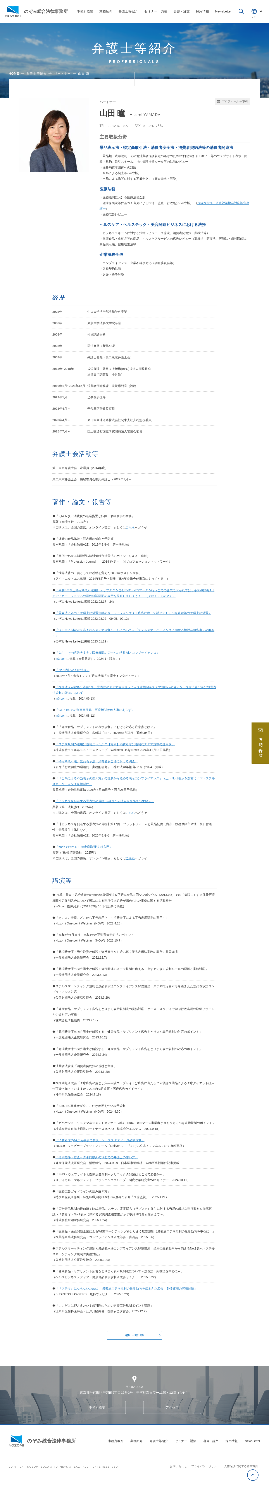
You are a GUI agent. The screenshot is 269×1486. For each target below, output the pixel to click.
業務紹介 (136, 1447)
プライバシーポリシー (205, 1472)
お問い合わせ (178, 1472)
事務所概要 (97, 1413)
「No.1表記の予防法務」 (72, 670)
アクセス (172, 1413)
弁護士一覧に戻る (134, 1338)
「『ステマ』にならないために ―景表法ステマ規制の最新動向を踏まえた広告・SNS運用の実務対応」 (126, 1288)
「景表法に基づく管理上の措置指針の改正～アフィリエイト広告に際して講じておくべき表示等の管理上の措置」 (133, 613)
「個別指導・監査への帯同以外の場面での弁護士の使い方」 (96, 1157)
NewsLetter (252, 1447)
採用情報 (232, 1447)
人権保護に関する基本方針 (241, 1472)
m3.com (60, 658)
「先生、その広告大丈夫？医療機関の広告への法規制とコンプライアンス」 (107, 653)
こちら (130, 527)
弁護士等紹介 (159, 1447)
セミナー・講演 (185, 1447)
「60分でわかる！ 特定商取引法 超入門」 (83, 847)
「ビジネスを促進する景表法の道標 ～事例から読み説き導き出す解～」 (104, 801)
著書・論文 (211, 1447)
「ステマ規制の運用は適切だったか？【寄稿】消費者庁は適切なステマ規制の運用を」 (115, 744)
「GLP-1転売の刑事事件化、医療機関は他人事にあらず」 (94, 710)
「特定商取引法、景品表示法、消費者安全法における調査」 (96, 761)
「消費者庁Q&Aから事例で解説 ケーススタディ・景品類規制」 (100, 1140)
